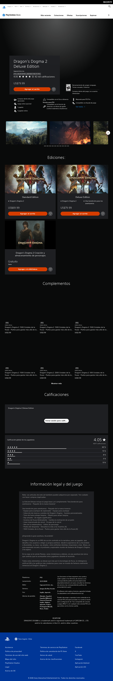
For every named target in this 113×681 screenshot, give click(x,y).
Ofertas (57, 13)
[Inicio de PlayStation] (4, 6)
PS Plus (27, 6)
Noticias (45, 6)
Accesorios (36, 6)
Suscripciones (69, 13)
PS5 (16, 6)
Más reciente (33, 13)
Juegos (9, 6)
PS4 (21, 6)
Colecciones (46, 13)
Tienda (53, 6)
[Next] (108, 131)
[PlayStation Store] (12, 13)
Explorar (81, 13)
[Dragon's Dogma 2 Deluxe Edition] (26, 130)
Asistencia (61, 6)
